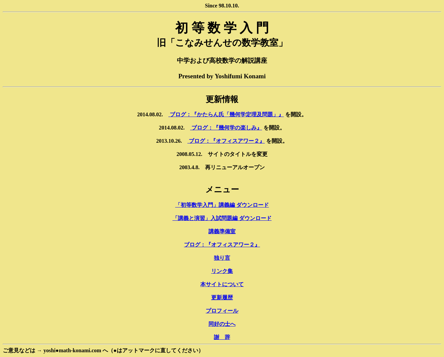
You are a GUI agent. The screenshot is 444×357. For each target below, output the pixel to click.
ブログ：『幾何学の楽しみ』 (226, 128)
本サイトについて (222, 284)
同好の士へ (222, 324)
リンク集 (222, 271)
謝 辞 (222, 337)
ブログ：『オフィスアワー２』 (226, 141)
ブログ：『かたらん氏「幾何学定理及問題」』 (226, 114)
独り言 (222, 258)
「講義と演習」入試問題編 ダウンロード (222, 218)
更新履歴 (222, 297)
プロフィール (222, 311)
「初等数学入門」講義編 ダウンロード (222, 205)
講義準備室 (222, 231)
